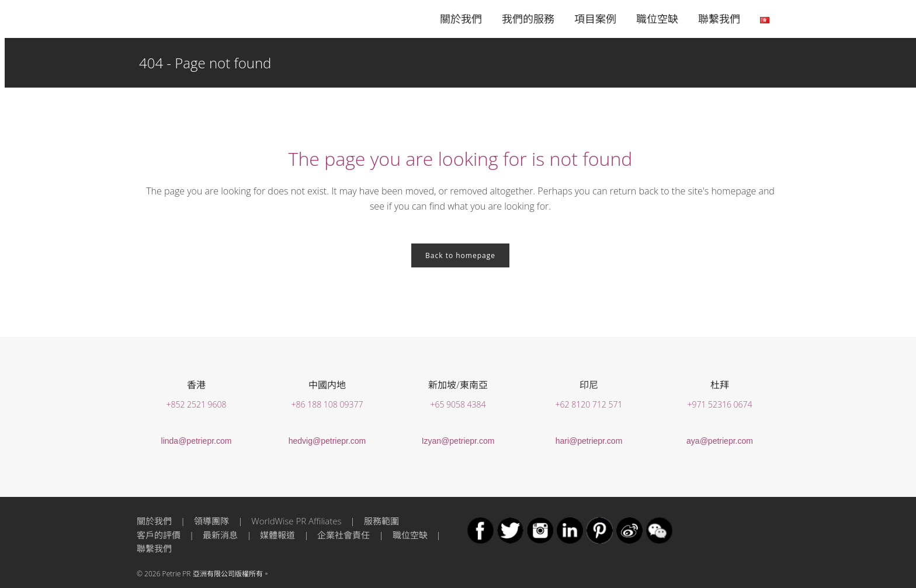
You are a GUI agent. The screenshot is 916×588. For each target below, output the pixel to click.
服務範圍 (381, 521)
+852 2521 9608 (196, 404)
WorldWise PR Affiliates (296, 521)
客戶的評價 (159, 535)
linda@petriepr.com (196, 441)
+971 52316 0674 (719, 404)
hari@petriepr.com (589, 441)
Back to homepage (460, 255)
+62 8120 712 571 (589, 404)
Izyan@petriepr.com (458, 441)
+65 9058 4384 (457, 404)
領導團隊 (211, 521)
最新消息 (220, 535)
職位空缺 (410, 535)
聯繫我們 (154, 548)
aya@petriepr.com (719, 441)
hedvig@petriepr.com (327, 441)
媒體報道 (277, 535)
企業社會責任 (343, 535)
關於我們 (154, 521)
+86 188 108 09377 (327, 404)
